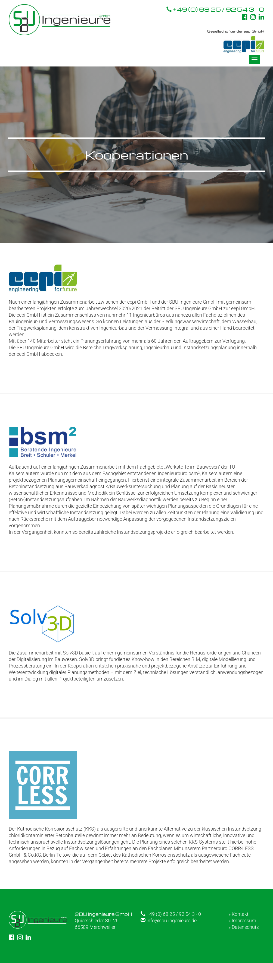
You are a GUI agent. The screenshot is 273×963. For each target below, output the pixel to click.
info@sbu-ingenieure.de (169, 920)
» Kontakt (238, 914)
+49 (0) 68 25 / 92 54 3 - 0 (215, 9)
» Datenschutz (243, 927)
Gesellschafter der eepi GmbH (235, 41)
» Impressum (242, 920)
